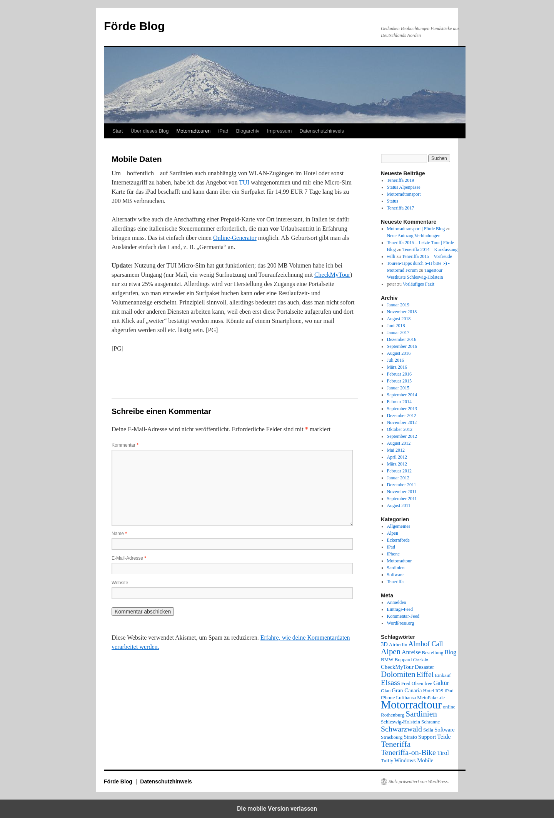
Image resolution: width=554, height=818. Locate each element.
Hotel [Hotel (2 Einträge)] (428, 690)
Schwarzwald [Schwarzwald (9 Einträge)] (401, 729)
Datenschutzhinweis (321, 131)
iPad (223, 131)
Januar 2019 (398, 305)
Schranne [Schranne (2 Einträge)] (430, 722)
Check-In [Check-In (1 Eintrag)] (420, 660)
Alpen (392, 533)
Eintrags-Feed (400, 609)
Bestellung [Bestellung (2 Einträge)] (433, 652)
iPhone (393, 554)
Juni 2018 (396, 325)
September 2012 (402, 436)
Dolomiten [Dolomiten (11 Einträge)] (398, 674)
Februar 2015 (399, 381)
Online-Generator (235, 237)
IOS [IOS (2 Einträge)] (440, 690)
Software (395, 574)
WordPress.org (400, 623)
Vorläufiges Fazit (418, 284)
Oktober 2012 (399, 429)
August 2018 (399, 318)
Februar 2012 (399, 471)
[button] (137, 371)
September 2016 (402, 346)
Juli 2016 (395, 360)
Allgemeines (398, 526)
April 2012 (397, 457)
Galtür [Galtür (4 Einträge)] (441, 683)
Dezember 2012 (401, 415)
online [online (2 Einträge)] (449, 707)
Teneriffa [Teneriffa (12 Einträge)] (395, 744)
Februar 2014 (399, 401)
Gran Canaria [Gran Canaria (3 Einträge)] (407, 690)
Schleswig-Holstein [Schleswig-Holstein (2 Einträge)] (400, 722)
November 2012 (402, 422)
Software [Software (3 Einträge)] (444, 730)
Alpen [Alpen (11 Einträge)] (390, 651)
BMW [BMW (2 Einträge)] (387, 659)
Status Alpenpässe (404, 187)
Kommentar (125, 445)
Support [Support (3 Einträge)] (427, 737)
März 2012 (397, 464)
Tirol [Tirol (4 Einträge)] (443, 753)
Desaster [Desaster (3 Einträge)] (424, 667)
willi (391, 256)
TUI (244, 182)
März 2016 (397, 367)
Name (119, 533)
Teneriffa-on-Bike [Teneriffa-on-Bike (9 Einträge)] (408, 752)
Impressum (279, 131)
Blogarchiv (247, 131)
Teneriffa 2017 (400, 208)
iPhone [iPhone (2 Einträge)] (388, 697)
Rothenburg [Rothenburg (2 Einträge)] (392, 715)
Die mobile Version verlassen (277, 808)
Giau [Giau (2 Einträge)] (385, 690)
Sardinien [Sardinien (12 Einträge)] (421, 713)
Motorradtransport (404, 194)
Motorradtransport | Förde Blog (416, 228)
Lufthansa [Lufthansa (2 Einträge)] (406, 697)
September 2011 (402, 498)
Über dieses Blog (149, 131)
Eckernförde (398, 540)
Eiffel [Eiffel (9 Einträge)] (425, 674)
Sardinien (396, 567)
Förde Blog (134, 26)
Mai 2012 (396, 450)
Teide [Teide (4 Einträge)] (444, 736)
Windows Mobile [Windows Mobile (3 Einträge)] (413, 760)
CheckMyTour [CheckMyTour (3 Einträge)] (397, 667)
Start (117, 131)
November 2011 (402, 491)
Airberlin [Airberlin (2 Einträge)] (398, 644)
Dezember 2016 (401, 339)
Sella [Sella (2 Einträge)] (428, 730)
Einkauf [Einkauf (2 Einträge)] (443, 675)
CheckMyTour (332, 274)
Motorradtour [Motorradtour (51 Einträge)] (411, 704)
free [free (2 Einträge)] (428, 683)
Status (392, 201)
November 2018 (402, 311)
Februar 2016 (399, 374)
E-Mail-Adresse (129, 558)
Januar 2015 (398, 388)
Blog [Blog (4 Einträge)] (450, 652)
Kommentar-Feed (403, 616)
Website (120, 582)
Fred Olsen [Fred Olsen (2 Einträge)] (412, 683)
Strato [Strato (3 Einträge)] (410, 737)
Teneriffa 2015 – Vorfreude (427, 256)
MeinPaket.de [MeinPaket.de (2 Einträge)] (431, 697)
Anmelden (396, 602)
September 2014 (402, 394)
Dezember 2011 (401, 484)
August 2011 (398, 505)
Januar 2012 (398, 477)
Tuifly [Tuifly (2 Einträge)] (387, 760)
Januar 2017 (398, 332)
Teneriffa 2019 (400, 180)
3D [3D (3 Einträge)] (384, 644)
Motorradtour (399, 561)
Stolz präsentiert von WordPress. (419, 781)
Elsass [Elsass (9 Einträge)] (390, 682)
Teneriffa (395, 581)
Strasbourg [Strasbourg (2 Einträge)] (391, 737)
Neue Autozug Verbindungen (414, 235)
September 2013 (402, 408)
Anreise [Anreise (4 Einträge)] (411, 652)
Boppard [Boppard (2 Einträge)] (403, 659)
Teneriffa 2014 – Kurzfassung (429, 249)
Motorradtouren (193, 131)
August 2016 (399, 353)
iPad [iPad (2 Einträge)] (449, 690)
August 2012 (399, 443)
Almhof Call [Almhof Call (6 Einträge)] (426, 644)
